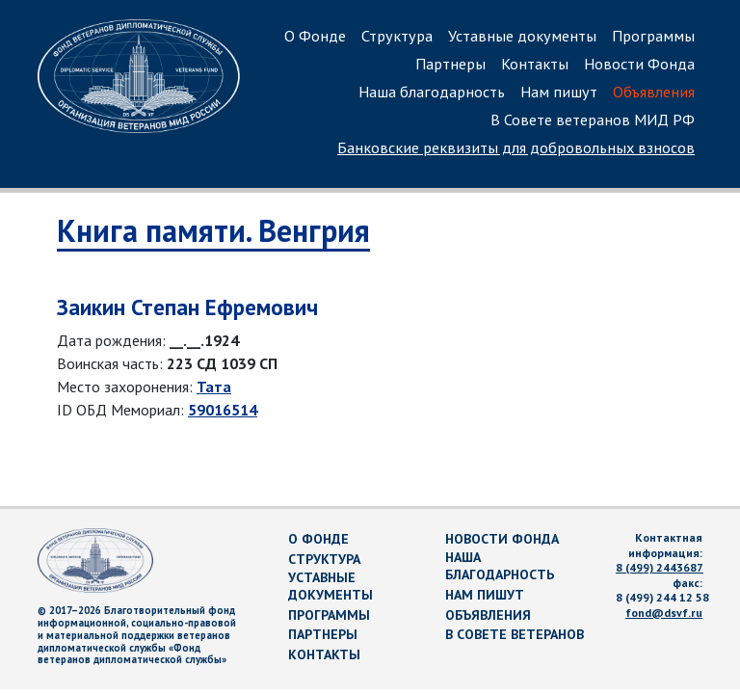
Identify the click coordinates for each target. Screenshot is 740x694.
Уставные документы (522, 35)
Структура (397, 35)
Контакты (534, 63)
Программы (653, 35)
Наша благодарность (431, 91)
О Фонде (315, 35)
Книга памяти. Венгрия (213, 230)
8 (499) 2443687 (659, 567)
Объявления (654, 91)
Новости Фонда (639, 63)
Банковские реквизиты (516, 147)
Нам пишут (558, 91)
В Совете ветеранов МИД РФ (592, 119)
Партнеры (450, 63)
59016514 (222, 409)
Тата (214, 386)
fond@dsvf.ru (663, 612)
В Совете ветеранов (514, 634)
